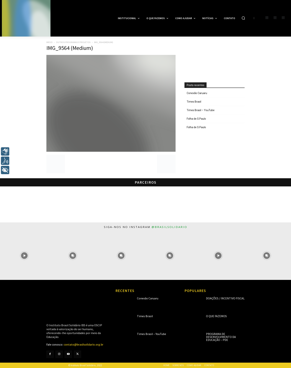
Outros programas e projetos (73, 42)
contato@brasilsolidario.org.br (83, 344)
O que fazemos (216, 316)
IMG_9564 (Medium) (69, 47)
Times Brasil (194, 101)
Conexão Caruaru (197, 93)
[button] (243, 18)
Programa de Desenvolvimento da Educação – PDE (221, 337)
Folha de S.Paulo (196, 118)
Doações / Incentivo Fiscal (225, 298)
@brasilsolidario (169, 227)
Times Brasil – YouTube (201, 110)
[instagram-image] (24, 255)
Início (49, 42)
